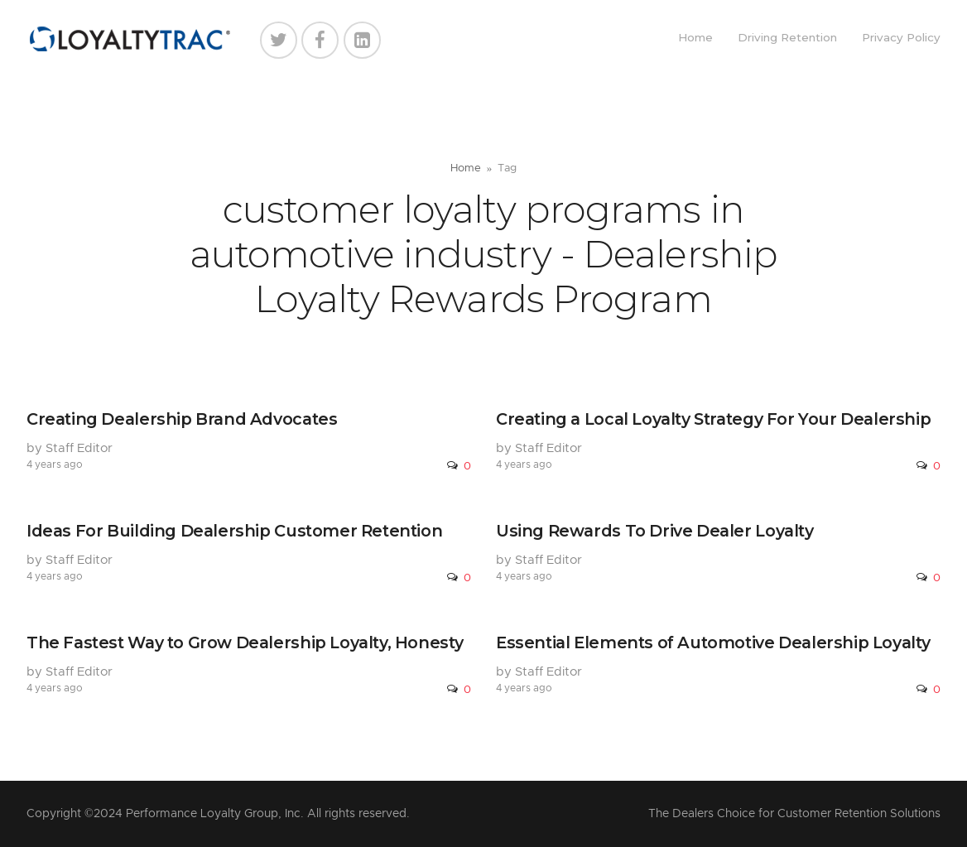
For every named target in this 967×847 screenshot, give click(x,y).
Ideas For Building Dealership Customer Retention (234, 531)
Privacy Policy (901, 37)
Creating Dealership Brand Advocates (181, 419)
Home (695, 37)
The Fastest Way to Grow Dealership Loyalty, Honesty (245, 642)
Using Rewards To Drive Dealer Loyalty (655, 531)
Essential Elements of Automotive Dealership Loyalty (713, 642)
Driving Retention (787, 37)
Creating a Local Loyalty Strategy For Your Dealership (713, 419)
